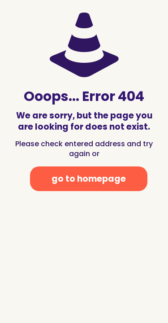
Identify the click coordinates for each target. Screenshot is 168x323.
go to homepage (89, 179)
